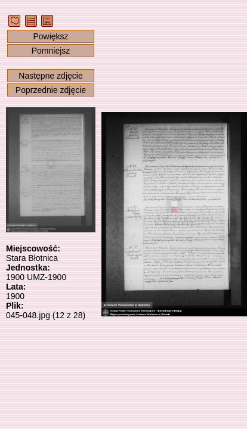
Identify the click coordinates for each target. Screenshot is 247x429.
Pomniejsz (51, 50)
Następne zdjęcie (50, 75)
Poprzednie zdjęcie (51, 90)
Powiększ (50, 36)
